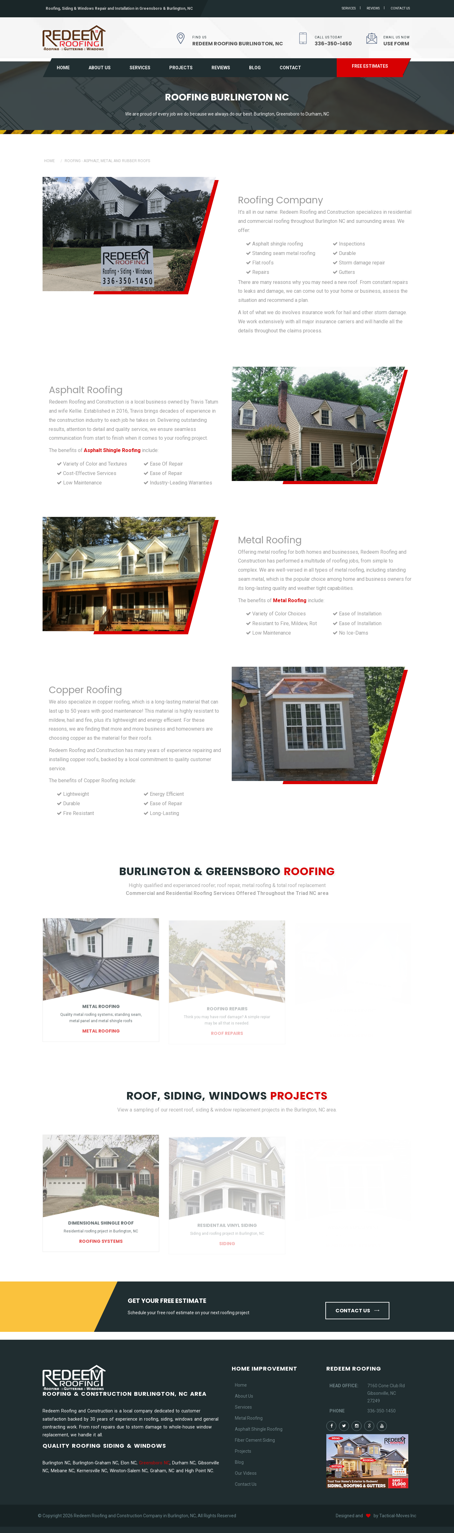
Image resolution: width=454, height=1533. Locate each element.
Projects (181, 67)
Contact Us (246, 1484)
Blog (255, 67)
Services (349, 8)
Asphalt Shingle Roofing (112, 450)
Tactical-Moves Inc (397, 1515)
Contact (290, 67)
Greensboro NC (154, 1462)
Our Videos (246, 1473)
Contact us (400, 8)
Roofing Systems (101, 1244)
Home (63, 67)
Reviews (373, 8)
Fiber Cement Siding (255, 1440)
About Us (100, 67)
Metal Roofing (289, 600)
